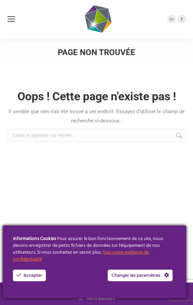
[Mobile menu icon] (11, 19)
